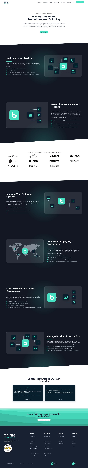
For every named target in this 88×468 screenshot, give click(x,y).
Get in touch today (44, 420)
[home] (6, 2)
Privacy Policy (34, 465)
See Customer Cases (44, 170)
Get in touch (44, 32)
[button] (40, 2)
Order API (60, 399)
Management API (28, 399)
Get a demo (80, 1)
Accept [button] (68, 465)
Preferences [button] (60, 465)
